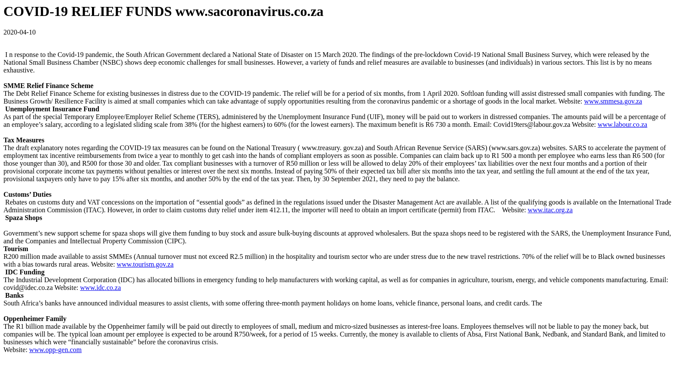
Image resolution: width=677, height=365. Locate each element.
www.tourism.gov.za (145, 264)
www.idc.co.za (100, 287)
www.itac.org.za (550, 210)
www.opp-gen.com (55, 349)
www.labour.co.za (622, 124)
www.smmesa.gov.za (613, 101)
